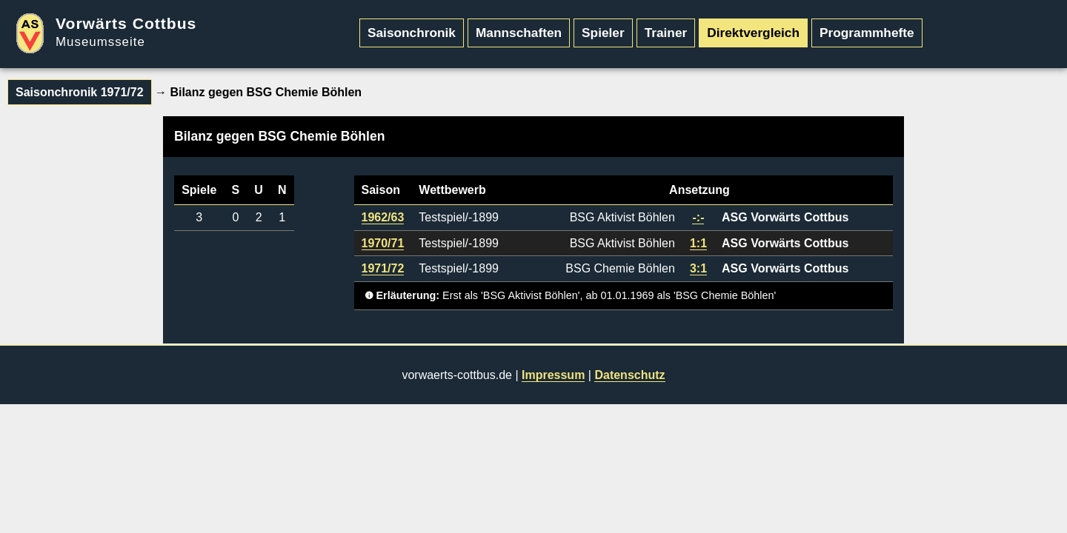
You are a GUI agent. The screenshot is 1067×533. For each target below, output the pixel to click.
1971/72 (383, 268)
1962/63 (383, 217)
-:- (698, 217)
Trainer (666, 32)
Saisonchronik (412, 32)
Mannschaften (519, 32)
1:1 (698, 243)
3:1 (698, 268)
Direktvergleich (753, 32)
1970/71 (383, 243)
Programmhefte (867, 32)
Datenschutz (629, 375)
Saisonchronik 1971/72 (80, 92)
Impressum (553, 375)
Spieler (603, 32)
